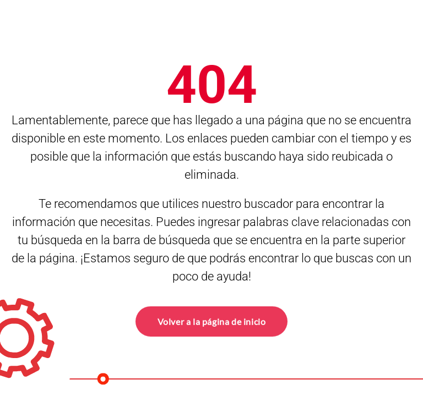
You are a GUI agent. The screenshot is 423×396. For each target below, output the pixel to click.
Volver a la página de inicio (212, 321)
